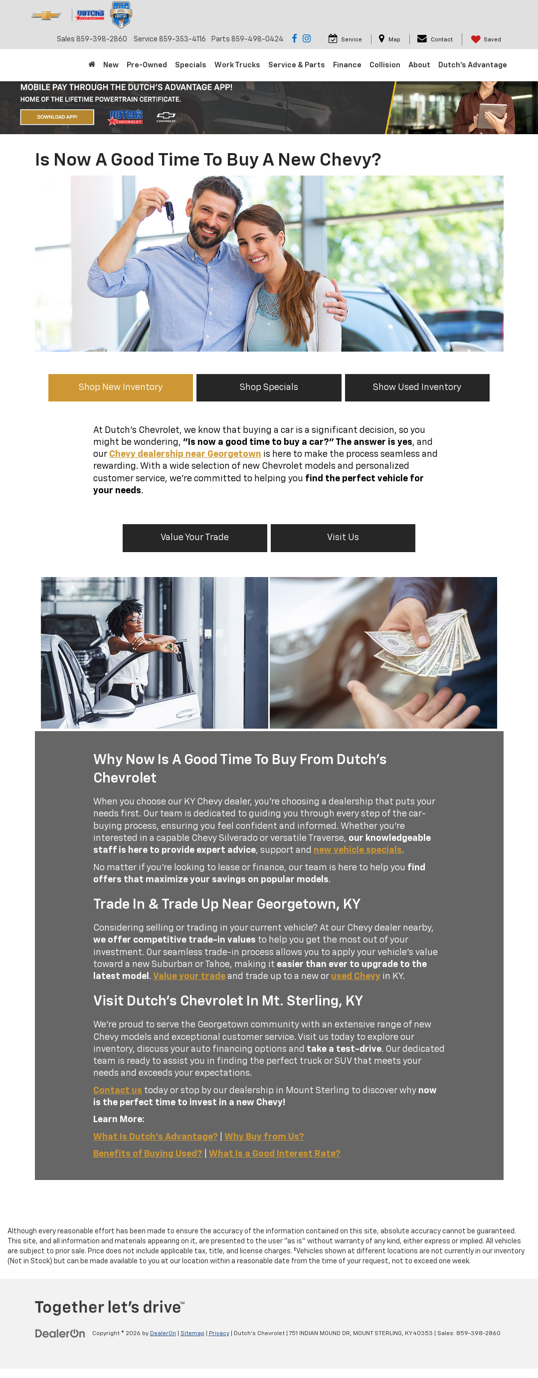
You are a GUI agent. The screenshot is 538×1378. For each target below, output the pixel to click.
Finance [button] (347, 65)
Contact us (117, 1090)
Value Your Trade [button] (197, 537)
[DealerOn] (60, 1333)
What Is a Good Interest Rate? (275, 1154)
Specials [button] (190, 65)
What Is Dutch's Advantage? (155, 1136)
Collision (384, 65)
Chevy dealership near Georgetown (185, 454)
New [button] (111, 65)
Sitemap (192, 1334)
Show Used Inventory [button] (413, 387)
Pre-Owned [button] (147, 65)
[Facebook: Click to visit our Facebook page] (294, 39)
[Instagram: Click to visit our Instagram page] (307, 39)
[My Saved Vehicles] (485, 39)
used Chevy (355, 976)
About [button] (419, 65)
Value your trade (189, 976)
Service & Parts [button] (296, 65)
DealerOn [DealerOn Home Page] (163, 1334)
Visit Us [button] (341, 537)
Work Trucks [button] (237, 65)
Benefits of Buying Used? (147, 1154)
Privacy (219, 1334)
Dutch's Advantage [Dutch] (472, 65)
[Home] (91, 65)
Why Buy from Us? (264, 1136)
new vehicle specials (358, 850)
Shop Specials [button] (269, 387)
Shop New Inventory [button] (125, 387)
